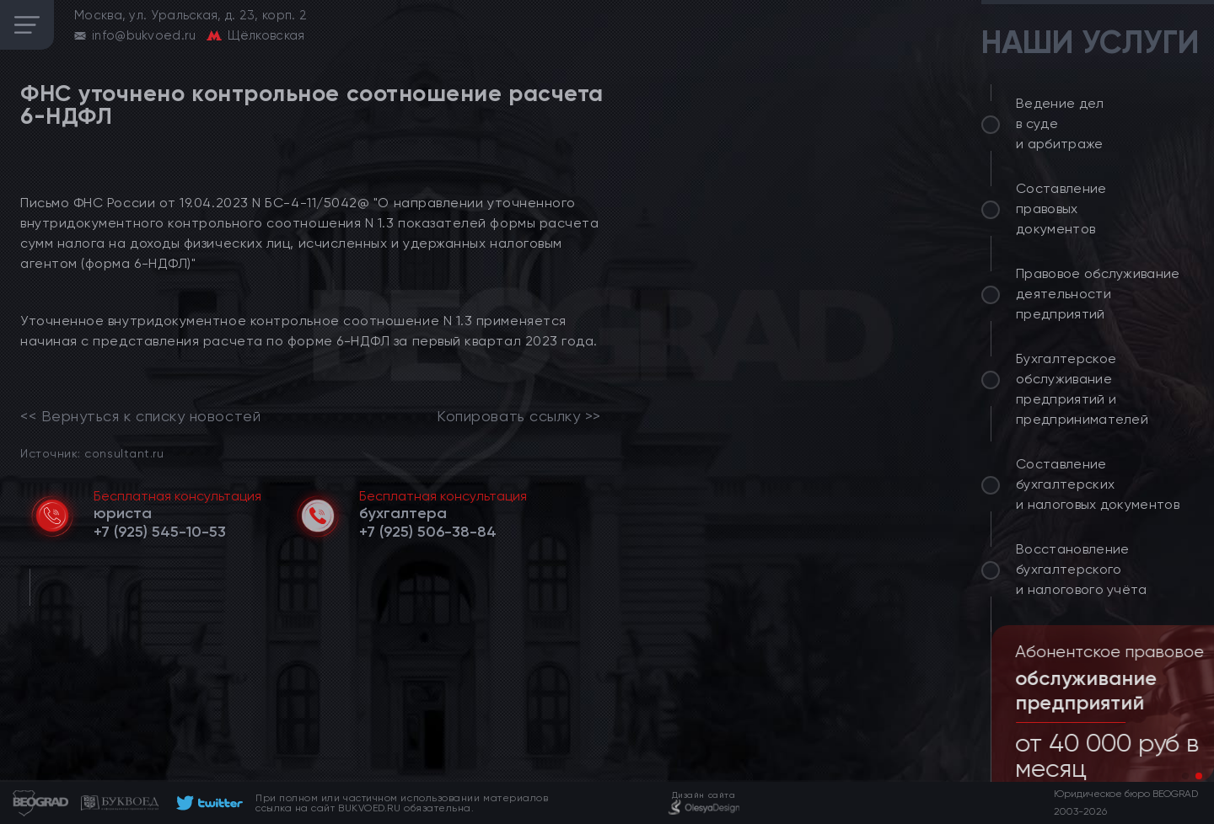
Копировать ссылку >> (519, 416)
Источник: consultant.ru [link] (92, 453)
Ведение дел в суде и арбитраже (1060, 123)
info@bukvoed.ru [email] (144, 35)
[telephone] (160, 531)
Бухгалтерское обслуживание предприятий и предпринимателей (1082, 388)
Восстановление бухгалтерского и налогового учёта (1081, 569)
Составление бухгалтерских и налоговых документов (1097, 484)
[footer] (207, 803)
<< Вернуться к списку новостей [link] (140, 416)
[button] (1185, 776)
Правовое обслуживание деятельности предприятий (1098, 293)
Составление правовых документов (1061, 208)
